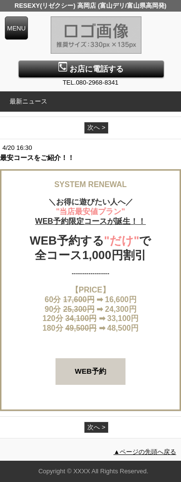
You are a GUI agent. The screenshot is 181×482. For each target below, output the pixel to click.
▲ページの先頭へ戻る (144, 451)
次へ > (96, 127)
